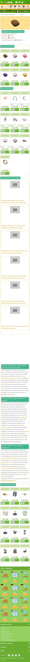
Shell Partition (14, 114)
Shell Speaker (24, 135)
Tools (2, 437)
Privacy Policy (5, 636)
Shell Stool (25, 114)
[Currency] (26, 2)
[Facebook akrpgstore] (9, 655)
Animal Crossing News (8, 640)
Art (6, 437)
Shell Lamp (15, 135)
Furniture (26, 431)
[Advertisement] (15, 349)
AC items (22, 417)
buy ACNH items (5, 462)
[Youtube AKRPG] (16, 655)
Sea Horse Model (15, 508)
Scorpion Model (25, 546)
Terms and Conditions (7, 634)
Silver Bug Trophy (24, 527)
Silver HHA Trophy (15, 546)
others (22, 437)
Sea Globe (24, 508)
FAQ (3, 629)
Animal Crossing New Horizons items (11, 458)
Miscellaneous (11, 480)
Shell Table (5, 135)
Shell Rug (5, 93)
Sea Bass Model (15, 527)
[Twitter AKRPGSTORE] (12, 655)
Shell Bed (24, 93)
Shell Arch (15, 93)
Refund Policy (5, 638)
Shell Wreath (5, 157)
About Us (4, 627)
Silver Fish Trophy (5, 546)
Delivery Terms (6, 631)
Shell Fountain (5, 114)
